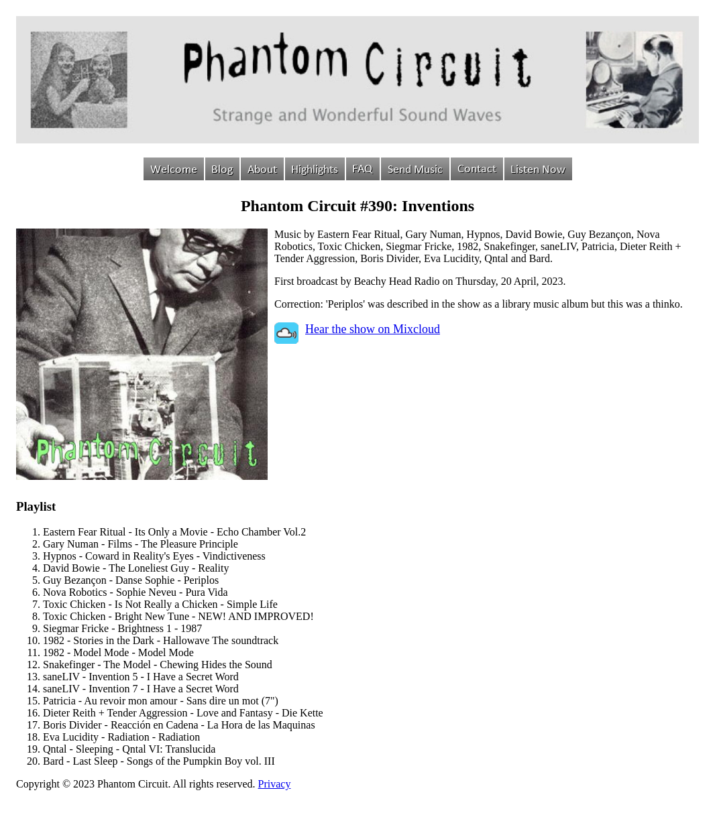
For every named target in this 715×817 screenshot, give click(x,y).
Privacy (274, 784)
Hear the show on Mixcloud (372, 329)
